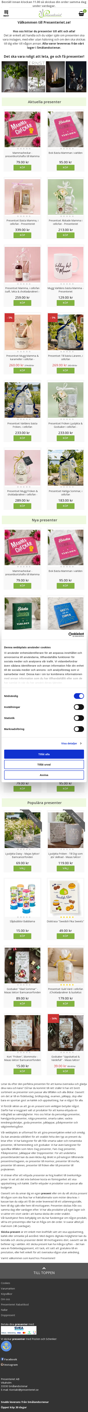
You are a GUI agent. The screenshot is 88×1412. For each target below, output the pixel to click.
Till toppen (44, 1270)
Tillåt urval (44, 764)
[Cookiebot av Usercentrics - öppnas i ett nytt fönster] (68, 634)
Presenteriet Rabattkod (15, 1304)
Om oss (5, 1299)
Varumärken (8, 1288)
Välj (22, 868)
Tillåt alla (44, 754)
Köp (22, 167)
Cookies (5, 1283)
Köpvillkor (6, 1294)
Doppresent (8, 1315)
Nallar (4, 1309)
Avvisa (44, 774)
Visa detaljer (69, 743)
